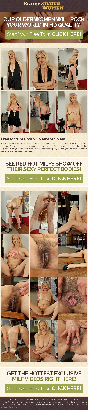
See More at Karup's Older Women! (16, 151)
